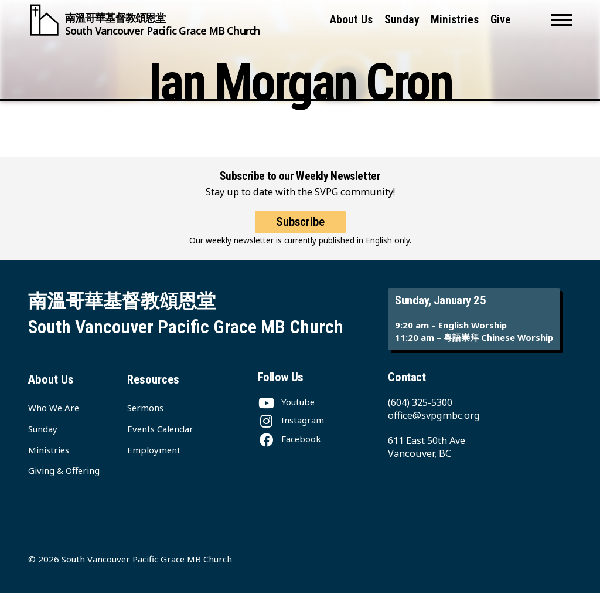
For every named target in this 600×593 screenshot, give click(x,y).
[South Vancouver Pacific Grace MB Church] (144, 20)
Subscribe (300, 222)
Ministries (455, 19)
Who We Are (53, 408)
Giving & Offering (64, 470)
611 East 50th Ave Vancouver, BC (426, 446)
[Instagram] (291, 420)
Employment (153, 450)
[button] (561, 20)
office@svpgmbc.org (434, 415)
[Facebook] (289, 439)
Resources (153, 379)
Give (500, 19)
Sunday (402, 19)
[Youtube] (286, 402)
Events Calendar (160, 429)
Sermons (145, 408)
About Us (351, 19)
